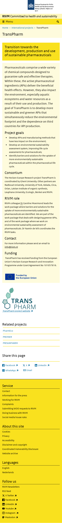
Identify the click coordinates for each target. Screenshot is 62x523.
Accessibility (8, 440)
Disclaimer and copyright (14, 444)
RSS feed (6, 491)
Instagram (19, 513)
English (5, 468)
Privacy (5, 436)
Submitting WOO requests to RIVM (19, 408)
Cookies (6, 431)
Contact (6, 391)
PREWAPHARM (10, 343)
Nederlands (8, 472)
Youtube (18, 508)
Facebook (19, 500)
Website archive (10, 453)
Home (5, 27)
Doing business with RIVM (15, 412)
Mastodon (19, 517)
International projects (22, 27)
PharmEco (8, 330)
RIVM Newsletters (10, 486)
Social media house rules (14, 417)
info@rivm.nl (11, 247)
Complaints (8, 404)
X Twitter (19, 495)
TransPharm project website (17, 310)
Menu (9, 21)
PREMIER (7, 336)
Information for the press (14, 395)
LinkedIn (19, 504)
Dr (21, 203)
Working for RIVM (11, 399)
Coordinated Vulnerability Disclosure (20, 449)
